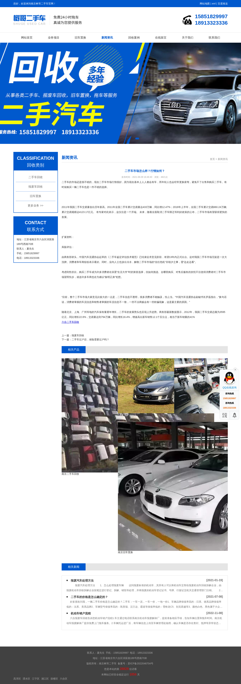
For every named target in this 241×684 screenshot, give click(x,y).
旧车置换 (80, 37)
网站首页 (27, 37)
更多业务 (35, 205)
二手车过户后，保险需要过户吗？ (90, 339)
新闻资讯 (107, 37)
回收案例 (134, 37)
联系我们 (214, 37)
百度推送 (223, 3)
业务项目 (53, 37)
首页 (212, 159)
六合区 (63, 678)
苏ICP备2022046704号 (140, 663)
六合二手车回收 (70, 322)
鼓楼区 (54, 678)
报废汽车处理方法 (82, 580)
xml (214, 3)
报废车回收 (35, 186)
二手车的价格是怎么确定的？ (89, 596)
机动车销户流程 (81, 613)
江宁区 (35, 678)
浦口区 (45, 678)
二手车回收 (35, 177)
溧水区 (26, 678)
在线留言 (161, 37)
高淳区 (17, 678)
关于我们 (187, 37)
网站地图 (205, 3)
